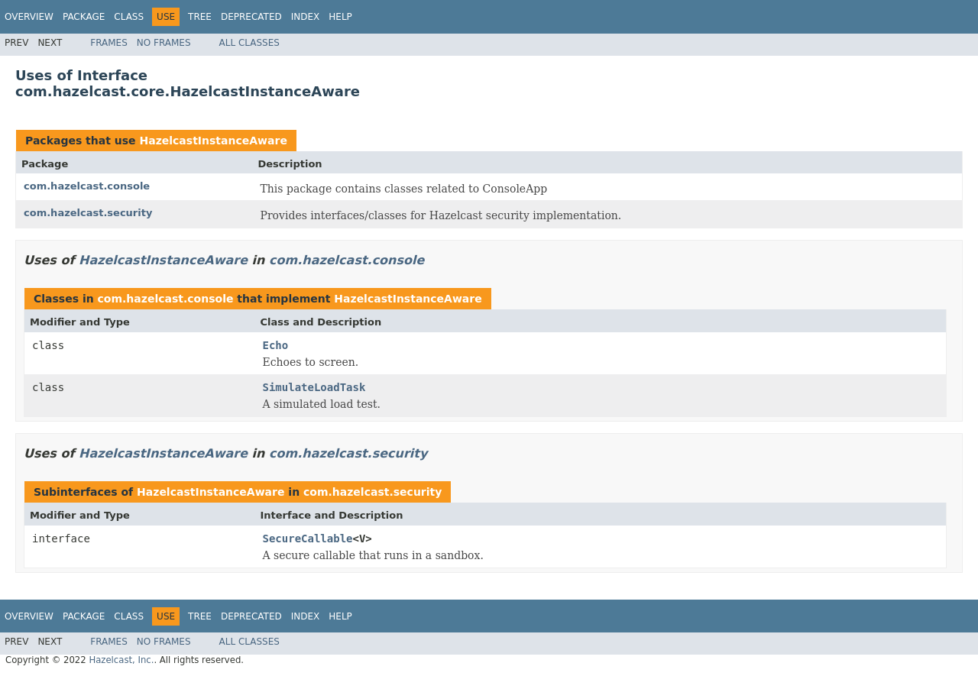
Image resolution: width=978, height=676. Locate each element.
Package (84, 16)
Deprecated (251, 16)
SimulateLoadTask (314, 387)
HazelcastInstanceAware (213, 140)
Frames (109, 42)
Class (129, 16)
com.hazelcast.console (87, 186)
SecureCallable (308, 538)
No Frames (164, 42)
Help (340, 16)
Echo (276, 345)
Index (305, 16)
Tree (200, 16)
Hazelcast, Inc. (121, 660)
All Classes (249, 42)
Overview (29, 16)
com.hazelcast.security (88, 212)
